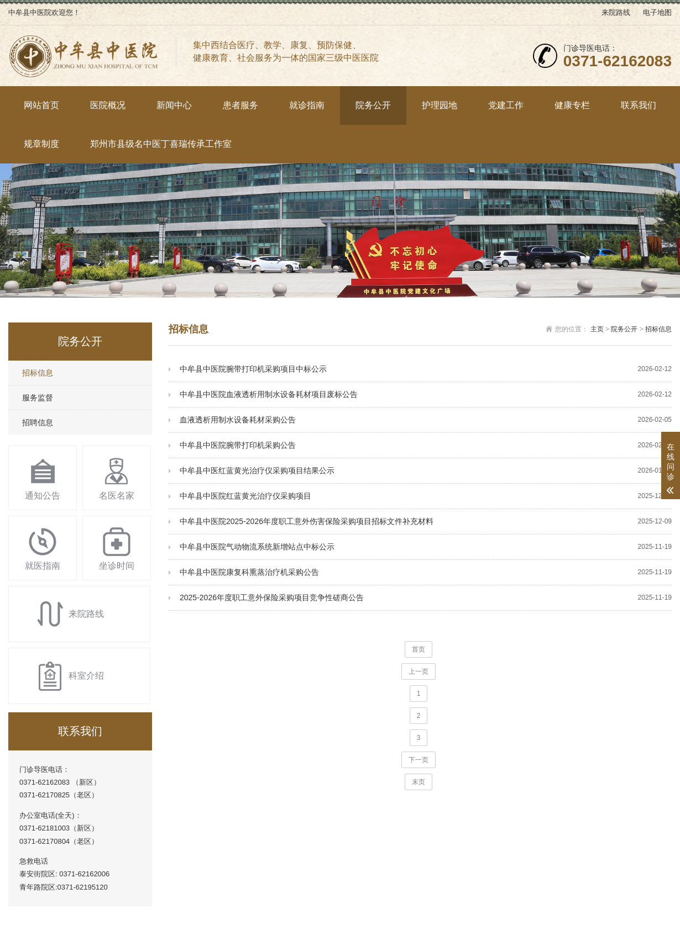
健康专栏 (572, 105)
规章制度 (41, 144)
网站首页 (41, 105)
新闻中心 (174, 105)
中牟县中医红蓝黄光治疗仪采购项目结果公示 (426, 470)
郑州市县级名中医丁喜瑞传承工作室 (161, 144)
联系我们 (638, 105)
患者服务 (240, 105)
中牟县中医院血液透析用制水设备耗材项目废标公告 (426, 394)
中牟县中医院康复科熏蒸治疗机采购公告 (426, 572)
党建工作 (506, 105)
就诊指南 (307, 105)
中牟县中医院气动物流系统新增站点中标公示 (426, 547)
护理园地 (439, 105)
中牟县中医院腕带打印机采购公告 (426, 445)
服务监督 (37, 397)
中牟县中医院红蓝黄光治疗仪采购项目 (426, 496)
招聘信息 (37, 422)
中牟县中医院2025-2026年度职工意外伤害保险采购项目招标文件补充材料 (426, 521)
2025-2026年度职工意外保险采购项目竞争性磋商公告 (426, 597)
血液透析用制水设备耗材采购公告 (426, 420)
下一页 (418, 760)
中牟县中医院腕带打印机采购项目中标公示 (426, 369)
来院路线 (615, 12)
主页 (597, 329)
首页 (418, 649)
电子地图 (657, 12)
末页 (418, 782)
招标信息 (37, 372)
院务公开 (373, 105)
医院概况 (107, 105)
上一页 (418, 671)
